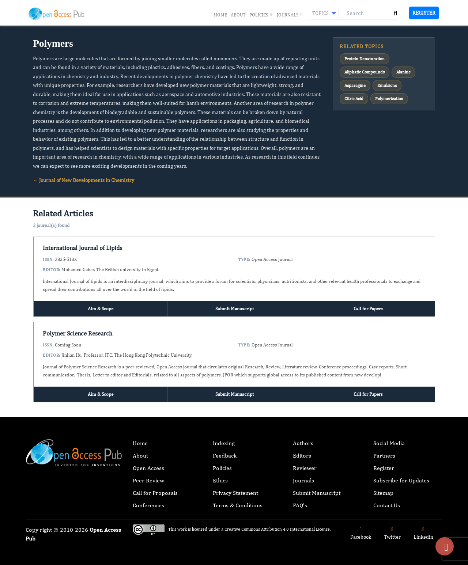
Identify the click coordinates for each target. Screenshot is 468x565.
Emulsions (387, 85)
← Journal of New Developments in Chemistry (83, 180)
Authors (303, 443)
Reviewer (305, 467)
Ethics (220, 480)
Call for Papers (368, 308)
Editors (302, 455)
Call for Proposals (155, 492)
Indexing (224, 443)
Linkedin (423, 533)
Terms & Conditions (238, 505)
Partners (384, 455)
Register (423, 13)
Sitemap (383, 492)
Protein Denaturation (364, 58)
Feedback (225, 455)
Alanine (403, 72)
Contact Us (386, 505)
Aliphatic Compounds (364, 72)
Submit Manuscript (234, 308)
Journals (290, 15)
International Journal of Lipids (82, 247)
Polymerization (389, 98)
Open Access (148, 467)
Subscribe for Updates (401, 480)
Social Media (389, 443)
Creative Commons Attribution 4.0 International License (277, 529)
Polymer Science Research (77, 333)
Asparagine (355, 85)
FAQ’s (300, 505)
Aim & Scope (100, 308)
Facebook (360, 533)
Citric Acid (353, 98)
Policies (261, 15)
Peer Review (148, 480)
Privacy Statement (235, 492)
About (238, 15)
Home (220, 15)
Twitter (392, 533)
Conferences (148, 505)
